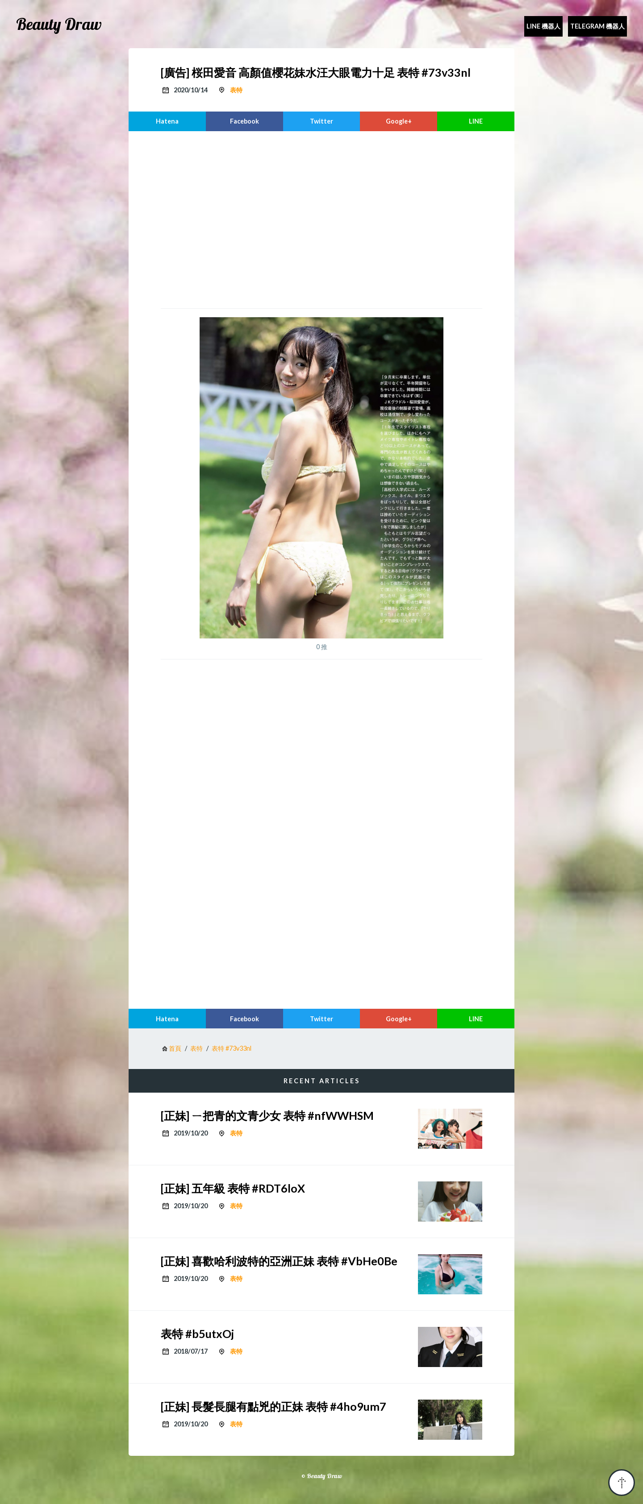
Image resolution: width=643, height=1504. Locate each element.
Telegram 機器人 (597, 26)
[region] (321, 218)
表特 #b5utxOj (197, 1333)
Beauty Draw (59, 24)
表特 (236, 90)
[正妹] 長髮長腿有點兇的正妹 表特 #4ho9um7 (273, 1406)
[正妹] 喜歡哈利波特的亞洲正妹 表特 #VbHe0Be (279, 1261)
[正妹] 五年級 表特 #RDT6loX (233, 1188)
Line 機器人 (543, 26)
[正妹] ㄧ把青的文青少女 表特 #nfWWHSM (267, 1115)
